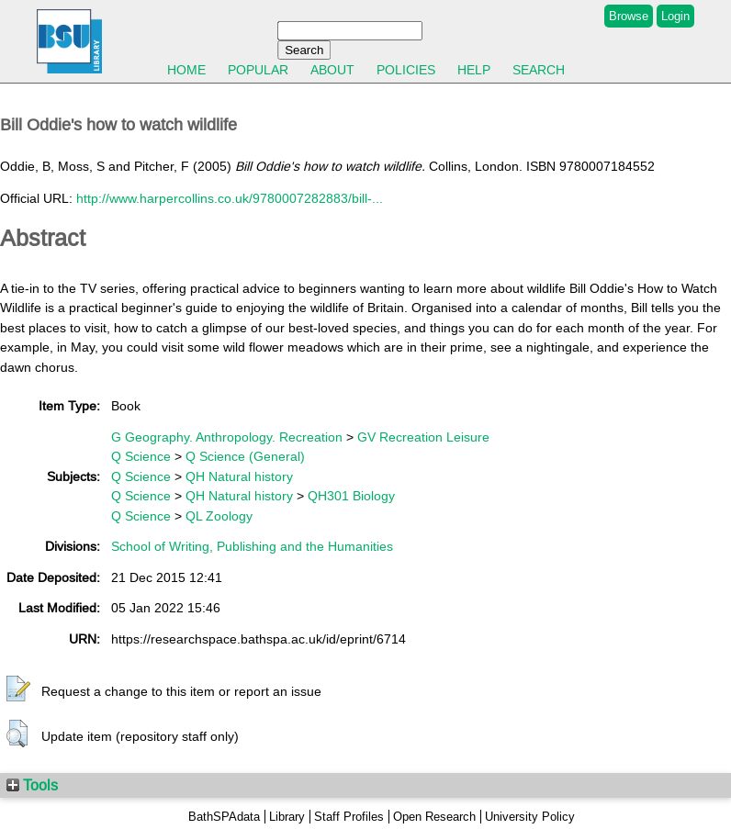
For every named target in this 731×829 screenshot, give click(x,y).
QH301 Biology (351, 495)
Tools (32, 785)
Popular (258, 69)
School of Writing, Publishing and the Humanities (252, 546)
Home (186, 69)
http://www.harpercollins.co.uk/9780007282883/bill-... (229, 198)
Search (538, 69)
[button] (18, 689)
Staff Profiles (349, 816)
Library (287, 816)
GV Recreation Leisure (423, 437)
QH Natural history (239, 476)
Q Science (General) (245, 456)
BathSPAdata (224, 816)
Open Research (434, 816)
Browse (628, 16)
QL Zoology (219, 516)
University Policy (530, 816)
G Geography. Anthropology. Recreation (227, 437)
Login (675, 16)
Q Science (141, 456)
